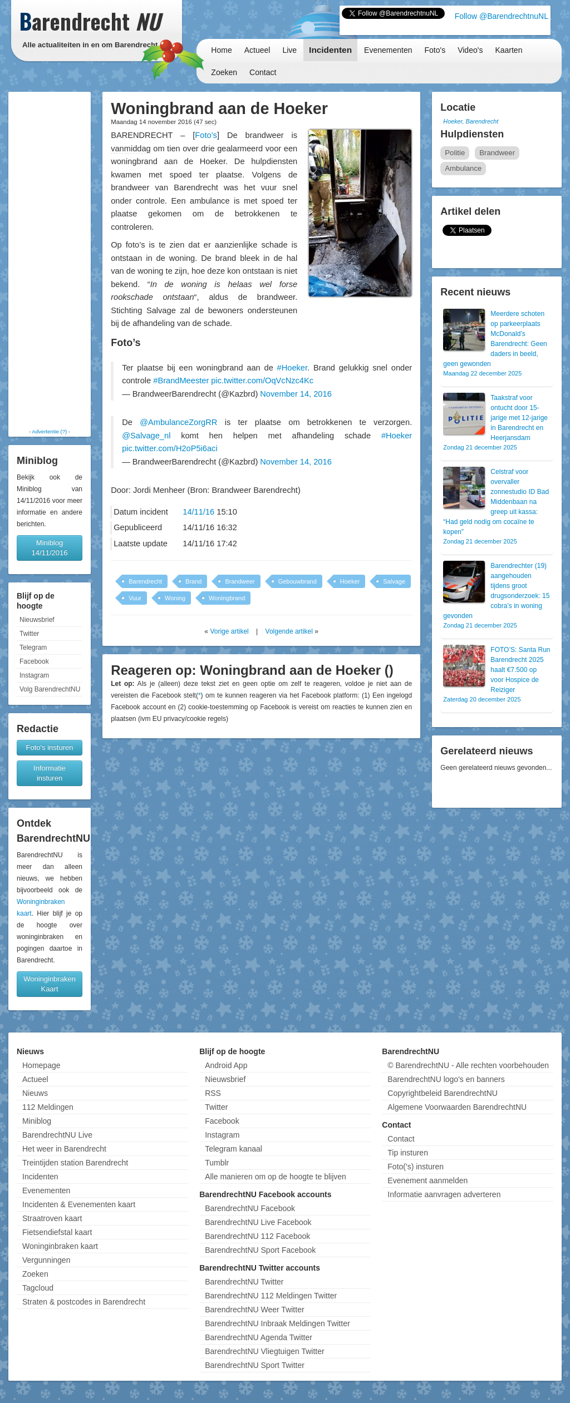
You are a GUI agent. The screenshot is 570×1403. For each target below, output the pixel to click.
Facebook (34, 661)
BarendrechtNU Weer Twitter (254, 1309)
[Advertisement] (49, 260)
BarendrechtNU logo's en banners (445, 1079)
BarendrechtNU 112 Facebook (257, 1236)
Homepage (41, 1065)
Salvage (394, 581)
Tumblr (217, 1162)
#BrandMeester (181, 380)
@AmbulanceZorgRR (178, 422)
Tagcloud (37, 1287)
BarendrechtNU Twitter (244, 1281)
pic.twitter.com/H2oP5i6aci (170, 448)
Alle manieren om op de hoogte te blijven (275, 1176)
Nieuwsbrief (37, 620)
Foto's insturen (49, 747)
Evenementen (388, 50)
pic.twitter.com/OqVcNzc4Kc (262, 380)
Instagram (34, 675)
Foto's (434, 50)
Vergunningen (46, 1260)
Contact (262, 72)
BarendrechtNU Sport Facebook (260, 1250)
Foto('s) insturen (415, 1166)
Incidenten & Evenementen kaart (78, 1204)
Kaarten (508, 50)
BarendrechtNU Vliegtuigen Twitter (265, 1351)
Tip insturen (407, 1152)
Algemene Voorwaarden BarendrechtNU (457, 1107)
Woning (175, 598)
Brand (193, 581)
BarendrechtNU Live (57, 1134)
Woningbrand (227, 598)
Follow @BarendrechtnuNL (501, 16)
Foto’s (206, 135)
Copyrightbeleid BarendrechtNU (442, 1093)
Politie (455, 153)
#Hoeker (292, 367)
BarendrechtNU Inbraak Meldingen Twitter (277, 1323)
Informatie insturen (49, 773)
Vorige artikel (229, 631)
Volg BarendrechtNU (49, 689)
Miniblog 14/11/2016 (49, 548)
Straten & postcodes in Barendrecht (83, 1301)
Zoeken (224, 72)
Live (289, 50)
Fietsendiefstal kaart (57, 1232)
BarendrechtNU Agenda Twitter (258, 1337)
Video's (470, 50)
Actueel (257, 50)
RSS (213, 1093)
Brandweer (239, 581)
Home (221, 50)
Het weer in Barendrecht (64, 1148)
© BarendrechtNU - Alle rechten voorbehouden (468, 1065)
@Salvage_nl (146, 435)
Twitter (29, 634)
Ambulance (463, 168)
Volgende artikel (289, 631)
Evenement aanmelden (427, 1180)
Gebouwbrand (297, 581)
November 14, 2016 (295, 393)
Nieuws (35, 1093)
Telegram (33, 647)
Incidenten (330, 50)
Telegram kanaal (233, 1148)
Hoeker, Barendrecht (470, 121)
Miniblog (36, 1121)
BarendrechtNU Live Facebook (258, 1222)
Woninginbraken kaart (60, 1246)
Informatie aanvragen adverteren (443, 1194)
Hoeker (350, 581)
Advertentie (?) (49, 431)
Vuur (135, 598)
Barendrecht (145, 581)
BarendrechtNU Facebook (250, 1208)
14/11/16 (198, 511)
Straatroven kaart (52, 1218)
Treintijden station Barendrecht (75, 1162)
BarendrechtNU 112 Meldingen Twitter (271, 1295)
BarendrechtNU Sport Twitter (254, 1365)
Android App (226, 1065)
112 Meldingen (47, 1107)
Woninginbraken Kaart (49, 984)
